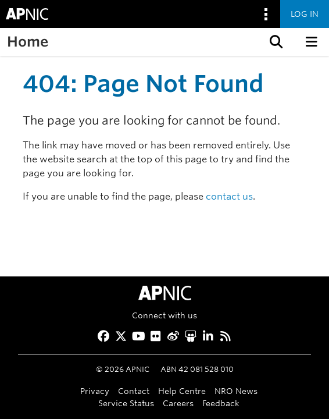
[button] (275, 42)
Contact (133, 391)
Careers (178, 403)
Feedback (220, 403)
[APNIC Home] (164, 293)
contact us (229, 196)
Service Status (126, 403)
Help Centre (182, 391)
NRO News (236, 391)
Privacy (94, 391)
